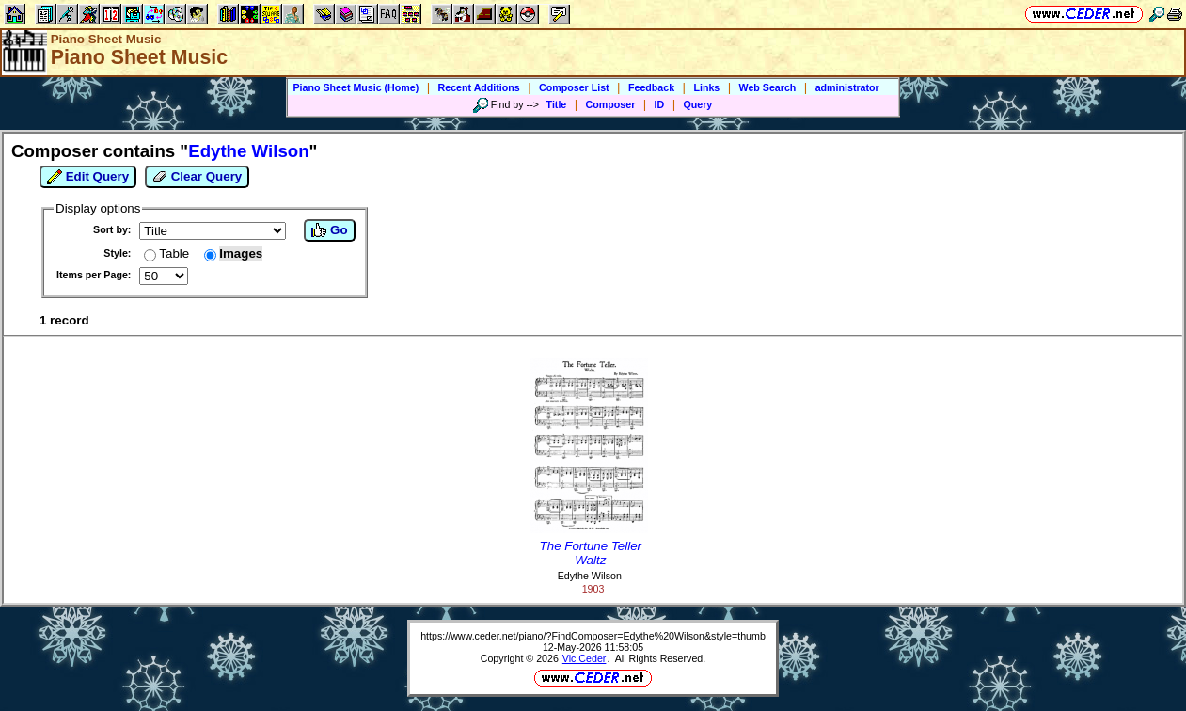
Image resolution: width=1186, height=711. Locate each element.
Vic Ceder (584, 658)
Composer (611, 104)
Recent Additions (479, 87)
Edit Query (88, 176)
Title (556, 104)
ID (660, 104)
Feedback (651, 87)
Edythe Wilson (590, 575)
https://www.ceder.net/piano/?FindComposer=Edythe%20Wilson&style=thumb (593, 635)
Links (706, 87)
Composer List (574, 87)
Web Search (768, 87)
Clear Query (197, 176)
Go (329, 230)
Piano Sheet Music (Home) (356, 87)
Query (698, 104)
